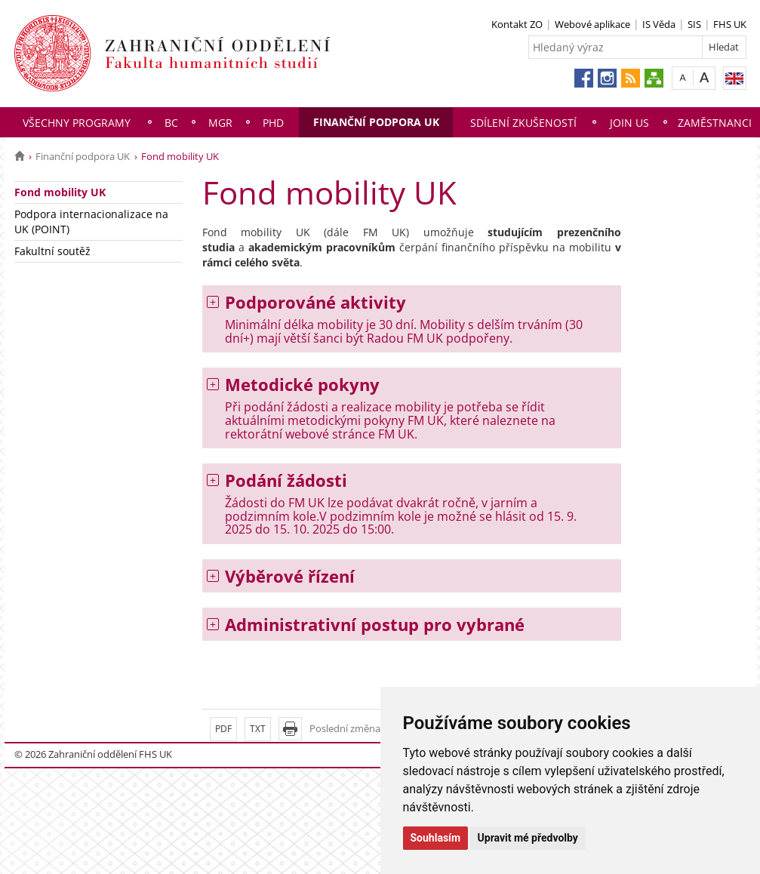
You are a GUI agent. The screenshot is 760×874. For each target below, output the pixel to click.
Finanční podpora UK (376, 122)
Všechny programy (77, 122)
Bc (171, 122)
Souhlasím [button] (436, 838)
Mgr (220, 122)
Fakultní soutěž (52, 251)
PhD (273, 122)
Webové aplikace (592, 24)
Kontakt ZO (517, 24)
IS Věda (658, 24)
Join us (629, 122)
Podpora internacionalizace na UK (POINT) (91, 221)
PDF (223, 728)
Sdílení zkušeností (523, 122)
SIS (694, 24)
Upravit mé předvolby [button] (528, 838)
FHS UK (729, 24)
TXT (258, 728)
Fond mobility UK (60, 192)
